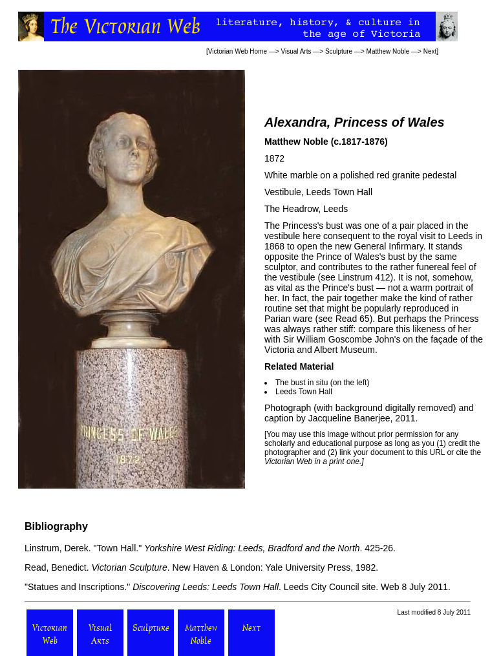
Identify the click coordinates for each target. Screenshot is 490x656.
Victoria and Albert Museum (319, 349)
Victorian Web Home (237, 51)
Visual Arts (296, 51)
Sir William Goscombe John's (342, 339)
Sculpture (338, 51)
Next (430, 51)
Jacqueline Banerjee (349, 418)
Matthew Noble (388, 51)
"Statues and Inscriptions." (77, 587)
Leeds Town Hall (339, 192)
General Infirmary (388, 246)
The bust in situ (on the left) (322, 382)
